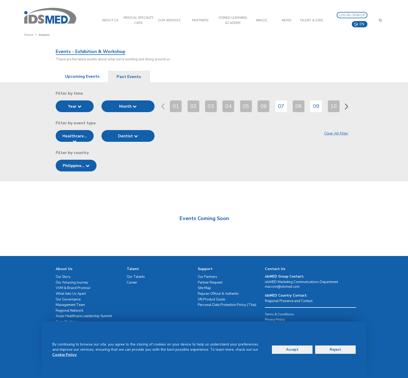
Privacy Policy (275, 319)
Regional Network (69, 310)
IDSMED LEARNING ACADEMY (233, 20)
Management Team (70, 305)
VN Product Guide (211, 299)
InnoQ (261, 20)
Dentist (128, 136)
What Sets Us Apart (71, 293)
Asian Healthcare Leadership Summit (84, 316)
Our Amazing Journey (72, 282)
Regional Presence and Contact (289, 301)
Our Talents (136, 276)
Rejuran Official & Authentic (218, 293)
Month (128, 106)
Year (74, 106)
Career (132, 282)
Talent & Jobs (311, 20)
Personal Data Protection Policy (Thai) (227, 305)
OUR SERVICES (169, 20)
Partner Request (210, 282)
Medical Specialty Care (139, 20)
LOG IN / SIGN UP (352, 15)
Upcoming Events (82, 76)
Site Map (204, 288)
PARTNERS (200, 20)
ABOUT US (110, 20)
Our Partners (207, 276)
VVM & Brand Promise (73, 288)
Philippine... (76, 165)
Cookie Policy (64, 354)
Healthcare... (74, 137)
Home (28, 35)
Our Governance (68, 299)
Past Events (129, 77)
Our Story (63, 276)
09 (316, 106)
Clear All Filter (336, 133)
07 (281, 106)
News (286, 20)
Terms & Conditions (279, 314)
